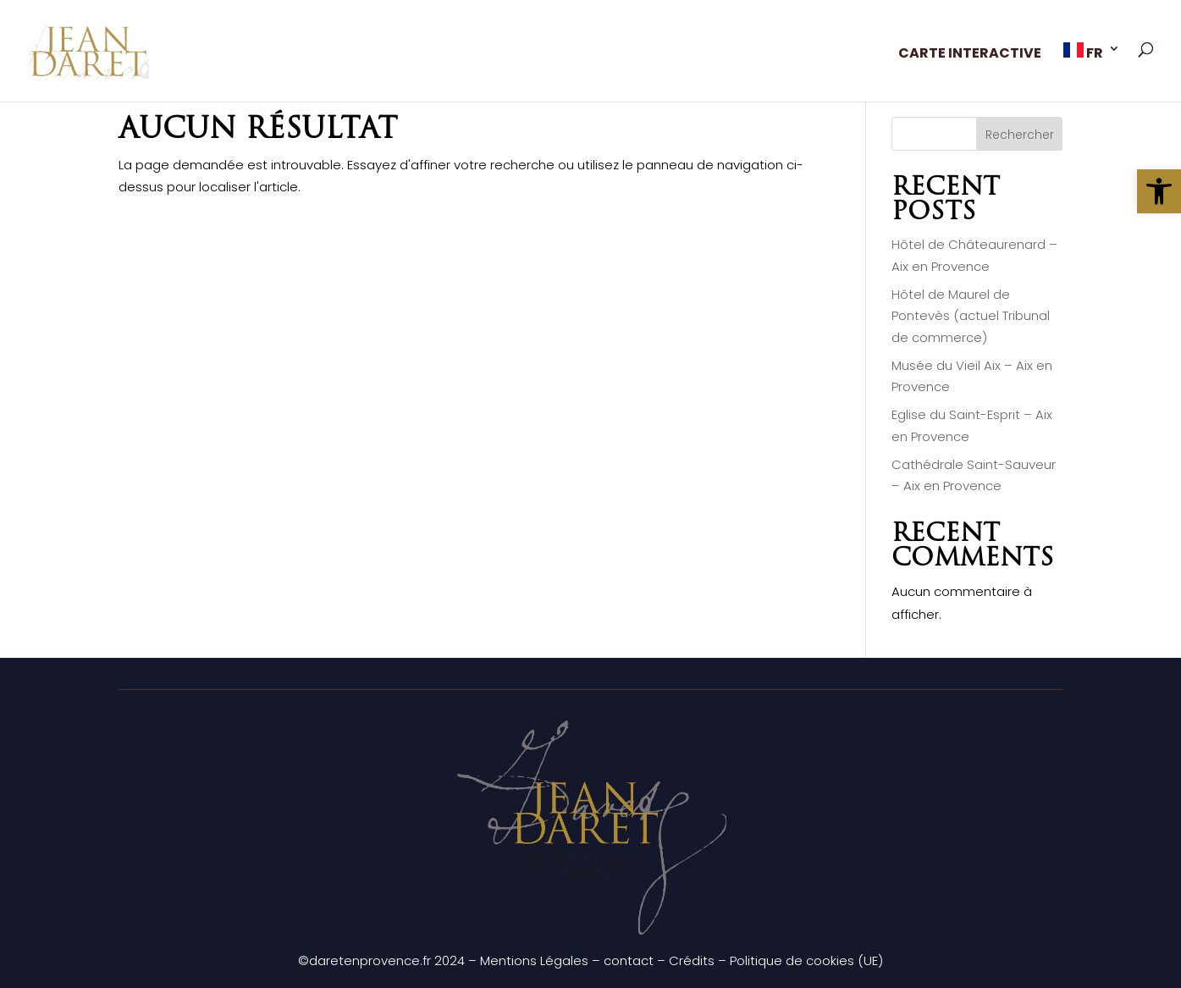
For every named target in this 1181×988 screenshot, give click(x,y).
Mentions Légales (534, 960)
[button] (1159, 191)
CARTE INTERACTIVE (969, 55)
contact (629, 960)
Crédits (692, 960)
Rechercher (1019, 134)
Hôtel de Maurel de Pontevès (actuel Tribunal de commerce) (970, 315)
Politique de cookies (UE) (806, 960)
